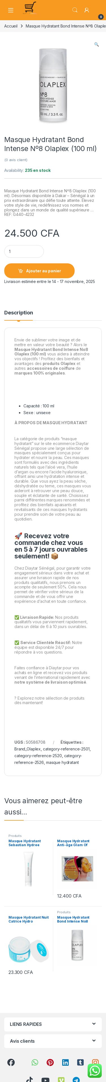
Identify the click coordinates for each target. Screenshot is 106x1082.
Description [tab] (18, 313)
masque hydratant (62, 762)
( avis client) (15, 159)
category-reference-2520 (38, 755)
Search (75, 10)
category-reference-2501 (66, 749)
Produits (15, 836)
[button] (96, 44)
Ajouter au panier (43, 270)
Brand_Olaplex (27, 749)
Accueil (11, 26)
